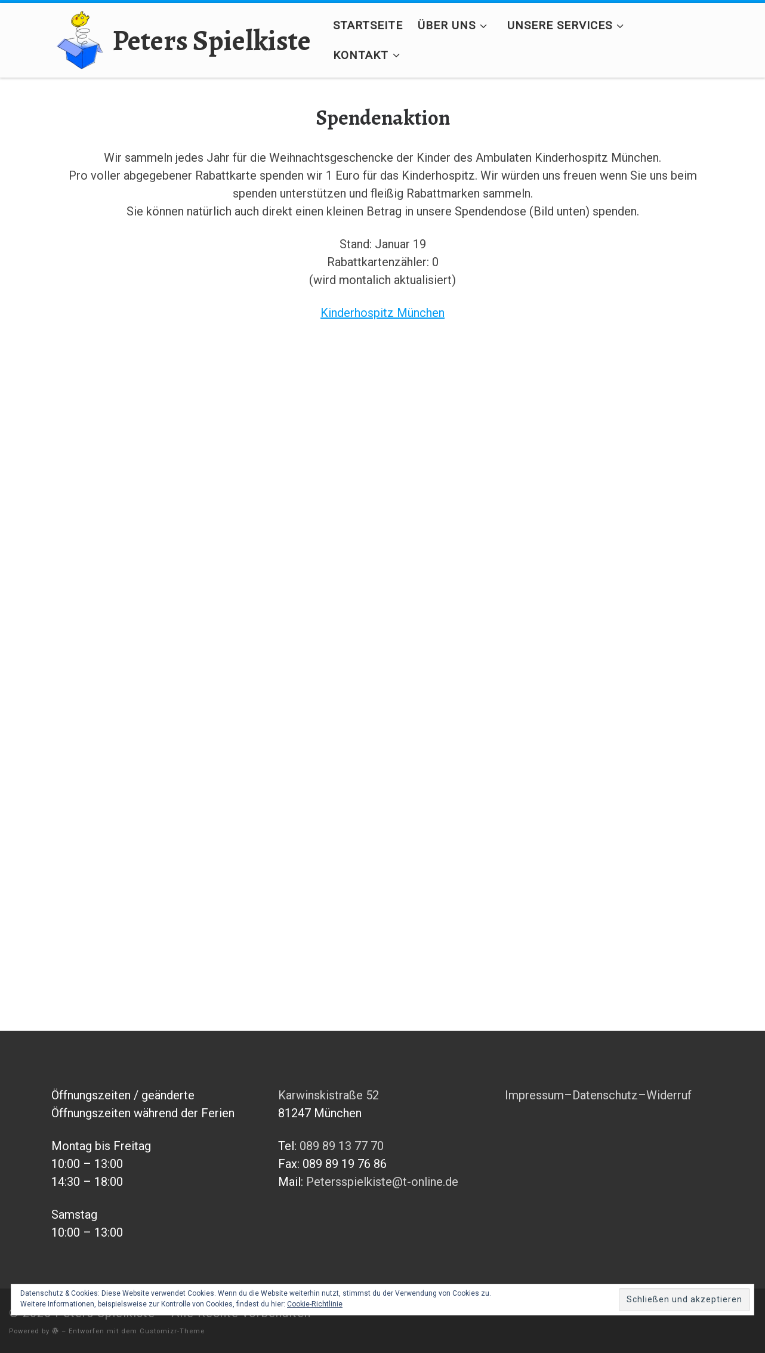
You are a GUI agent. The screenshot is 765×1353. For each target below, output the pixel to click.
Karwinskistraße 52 (328, 1095)
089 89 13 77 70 (342, 1146)
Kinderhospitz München (382, 313)
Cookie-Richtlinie (315, 1304)
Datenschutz (605, 1095)
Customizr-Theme (172, 1331)
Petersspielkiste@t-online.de (382, 1182)
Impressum (534, 1095)
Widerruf (669, 1095)
